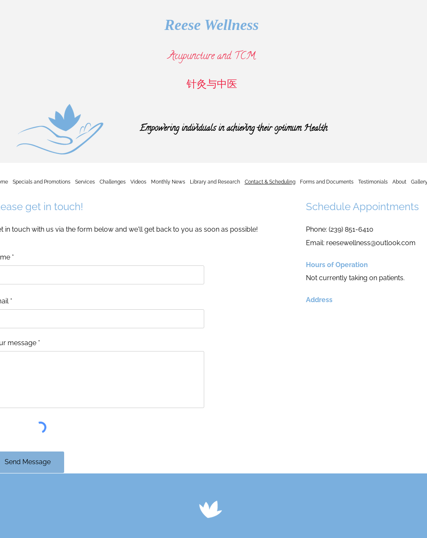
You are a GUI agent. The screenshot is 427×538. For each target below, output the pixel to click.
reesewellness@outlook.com (371, 243)
